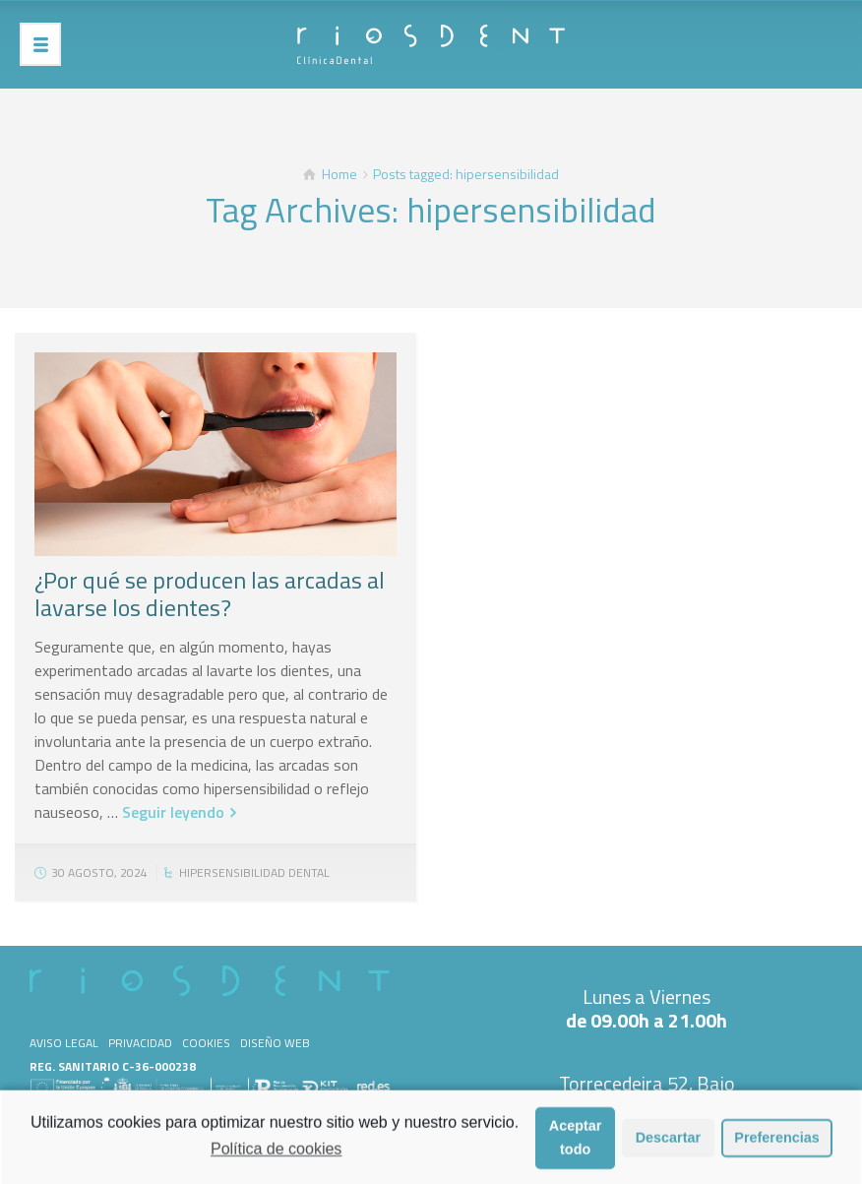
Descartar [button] (668, 1144)
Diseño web (275, 1042)
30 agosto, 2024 (99, 872)
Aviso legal (64, 1042)
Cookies (206, 1042)
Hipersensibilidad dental (254, 872)
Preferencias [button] (776, 1144)
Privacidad (140, 1042)
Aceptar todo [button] (575, 1143)
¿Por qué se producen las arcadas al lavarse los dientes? (209, 593)
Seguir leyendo (173, 812)
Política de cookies (276, 1155)
